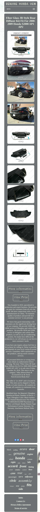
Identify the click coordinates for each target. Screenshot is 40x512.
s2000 (12, 473)
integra (12, 486)
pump (23, 486)
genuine (19, 453)
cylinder (29, 459)
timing (31, 467)
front (23, 466)
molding (15, 450)
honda (20, 458)
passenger (13, 477)
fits (29, 485)
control (24, 470)
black (9, 450)
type (26, 474)
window (17, 470)
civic (13, 480)
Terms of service (20, 508)
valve (9, 454)
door (32, 449)
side (21, 489)
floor (30, 470)
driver (23, 463)
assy (17, 486)
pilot (30, 474)
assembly (25, 481)
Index (21, 498)
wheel (11, 459)
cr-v (21, 476)
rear (19, 473)
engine (30, 454)
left (29, 462)
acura (23, 449)
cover (11, 470)
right (13, 462)
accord (12, 466)
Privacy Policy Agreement (21, 505)
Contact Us (20, 501)
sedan (19, 463)
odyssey (29, 476)
